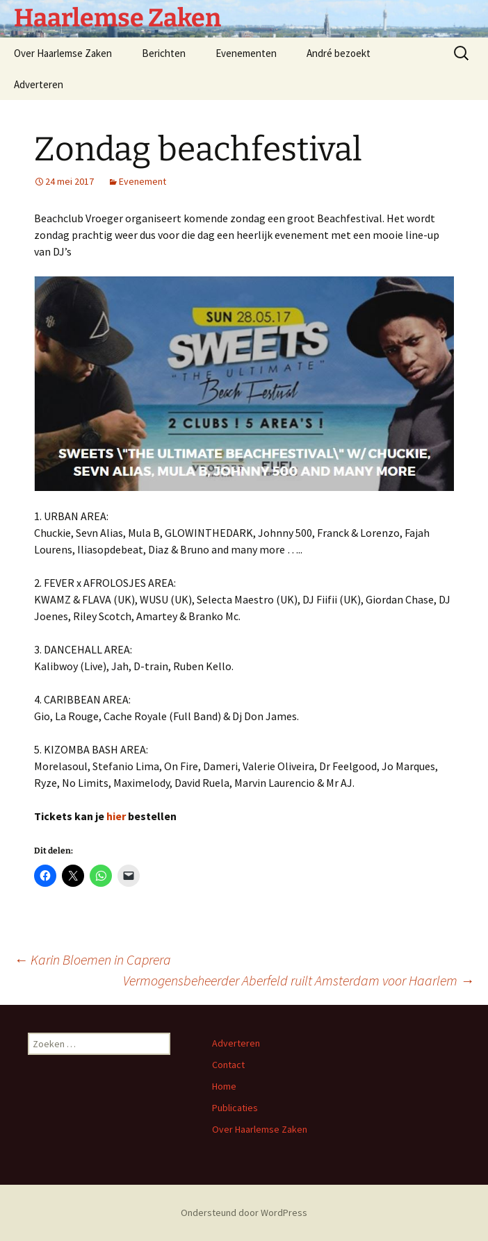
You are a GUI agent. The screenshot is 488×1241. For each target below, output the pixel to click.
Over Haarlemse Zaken (63, 53)
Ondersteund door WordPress (244, 1212)
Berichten (164, 53)
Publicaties (235, 1107)
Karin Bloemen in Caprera (92, 959)
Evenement (142, 181)
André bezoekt (339, 53)
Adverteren (38, 84)
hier (116, 816)
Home (224, 1086)
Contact (228, 1064)
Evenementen (246, 53)
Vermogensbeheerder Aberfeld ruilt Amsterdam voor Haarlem (298, 980)
